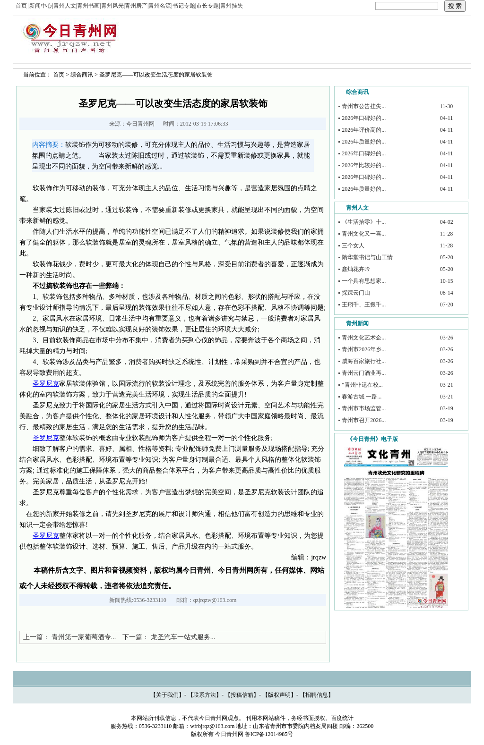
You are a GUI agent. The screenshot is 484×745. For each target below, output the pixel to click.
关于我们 (167, 695)
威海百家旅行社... (364, 361)
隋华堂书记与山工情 (367, 257)
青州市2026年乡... (364, 349)
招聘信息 (316, 695)
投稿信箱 (242, 695)
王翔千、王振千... (364, 304)
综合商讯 (81, 74)
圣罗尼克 (46, 383)
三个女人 (353, 245)
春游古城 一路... (361, 396)
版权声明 (279, 695)
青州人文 (357, 207)
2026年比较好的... (364, 165)
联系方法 (204, 695)
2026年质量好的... (364, 141)
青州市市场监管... (364, 408)
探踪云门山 (356, 292)
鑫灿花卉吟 (356, 269)
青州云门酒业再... (364, 373)
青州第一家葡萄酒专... (84, 637)
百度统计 (342, 718)
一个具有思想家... (364, 281)
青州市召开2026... (364, 420)
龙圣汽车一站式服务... (183, 637)
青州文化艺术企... (364, 337)
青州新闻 (357, 323)
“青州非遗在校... (362, 384)
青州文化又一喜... (364, 233)
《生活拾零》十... (364, 222)
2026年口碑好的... (364, 118)
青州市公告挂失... (364, 106)
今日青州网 (140, 123)
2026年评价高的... (364, 130)
